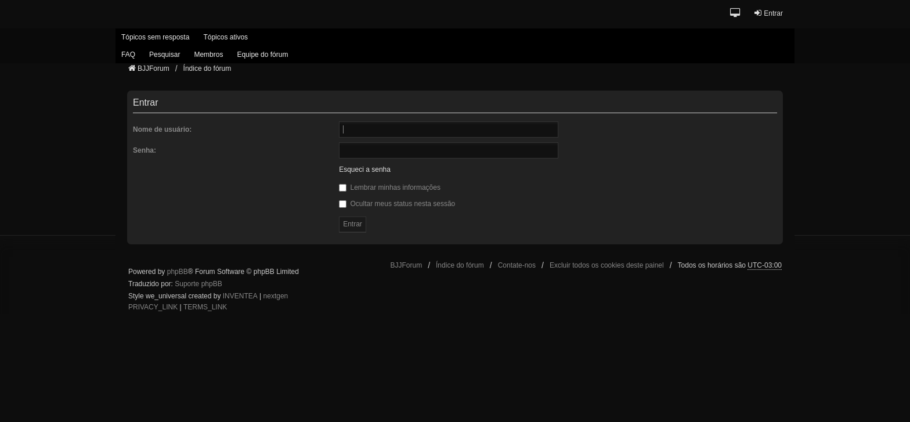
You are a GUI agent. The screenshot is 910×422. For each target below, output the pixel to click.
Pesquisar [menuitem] (164, 55)
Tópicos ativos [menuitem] (225, 37)
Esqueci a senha (365, 169)
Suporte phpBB (198, 284)
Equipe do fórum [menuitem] (262, 55)
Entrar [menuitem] (768, 13)
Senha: (144, 150)
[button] (736, 13)
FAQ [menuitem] (128, 55)
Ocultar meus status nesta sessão (397, 204)
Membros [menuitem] (208, 55)
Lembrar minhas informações (389, 187)
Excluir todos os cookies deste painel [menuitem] (607, 265)
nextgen (275, 296)
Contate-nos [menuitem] (517, 265)
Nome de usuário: (162, 129)
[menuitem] (153, 307)
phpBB (177, 272)
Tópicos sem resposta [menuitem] (155, 37)
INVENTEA (240, 296)
